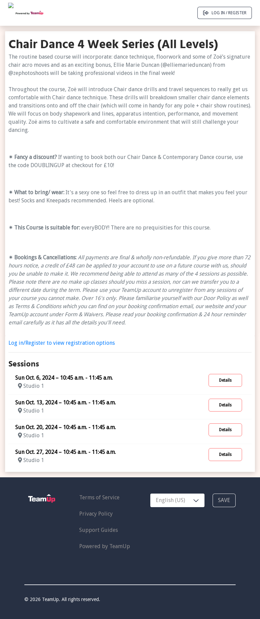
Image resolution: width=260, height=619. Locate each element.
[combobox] (177, 500)
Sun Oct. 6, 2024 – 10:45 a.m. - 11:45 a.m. (64, 378)
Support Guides (98, 530)
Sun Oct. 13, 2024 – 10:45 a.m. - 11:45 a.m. (65, 402)
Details (225, 380)
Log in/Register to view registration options (61, 343)
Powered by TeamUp (104, 546)
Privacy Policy (96, 514)
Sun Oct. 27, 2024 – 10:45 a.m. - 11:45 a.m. (65, 452)
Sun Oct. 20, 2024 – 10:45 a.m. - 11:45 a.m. (65, 427)
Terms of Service (99, 497)
